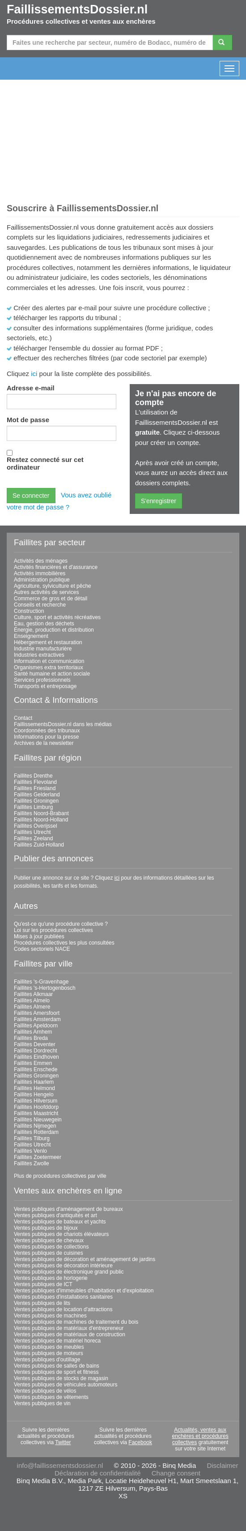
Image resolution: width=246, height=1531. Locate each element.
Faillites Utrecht (32, 832)
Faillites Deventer (34, 1044)
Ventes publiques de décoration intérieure (63, 1265)
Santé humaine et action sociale (52, 674)
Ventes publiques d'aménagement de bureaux (68, 1209)
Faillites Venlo (30, 1151)
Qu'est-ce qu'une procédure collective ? (61, 924)
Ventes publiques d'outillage (47, 1359)
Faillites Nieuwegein (38, 1119)
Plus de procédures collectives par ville (60, 1176)
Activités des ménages (41, 561)
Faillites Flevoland (35, 782)
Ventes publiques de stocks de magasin (61, 1378)
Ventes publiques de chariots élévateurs (61, 1234)
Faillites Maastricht (36, 1113)
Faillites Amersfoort (36, 1013)
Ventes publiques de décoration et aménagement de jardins (84, 1259)
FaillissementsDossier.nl (77, 9)
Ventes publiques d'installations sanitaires (63, 1297)
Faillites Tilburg (32, 1138)
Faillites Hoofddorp (36, 1107)
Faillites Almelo (32, 1000)
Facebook (140, 1442)
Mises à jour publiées (39, 936)
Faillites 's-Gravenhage (41, 982)
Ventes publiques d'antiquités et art (55, 1215)
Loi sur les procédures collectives (53, 930)
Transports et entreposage (45, 686)
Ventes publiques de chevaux (49, 1240)
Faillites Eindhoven (36, 1057)
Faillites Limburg (33, 807)
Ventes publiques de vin (42, 1403)
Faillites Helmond (34, 1088)
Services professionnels (42, 680)
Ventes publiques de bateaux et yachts (60, 1222)
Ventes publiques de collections (51, 1247)
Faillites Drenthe (33, 776)
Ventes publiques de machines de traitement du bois (76, 1322)
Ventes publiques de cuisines (48, 1253)
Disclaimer (222, 1465)
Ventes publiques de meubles (49, 1347)
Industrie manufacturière (43, 649)
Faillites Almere (32, 1007)
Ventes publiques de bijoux (46, 1228)
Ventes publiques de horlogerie (51, 1278)
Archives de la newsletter (43, 743)
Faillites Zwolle (31, 1163)
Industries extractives (39, 655)
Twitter (63, 1442)
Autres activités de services (46, 592)
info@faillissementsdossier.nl (60, 1465)
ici (34, 373)
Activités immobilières (39, 573)
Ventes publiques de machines (50, 1316)
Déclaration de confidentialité (98, 1473)
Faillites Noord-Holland (41, 820)
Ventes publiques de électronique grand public (69, 1272)
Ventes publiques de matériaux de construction (69, 1334)
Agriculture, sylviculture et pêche (52, 586)
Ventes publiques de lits (42, 1303)
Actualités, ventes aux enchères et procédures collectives (200, 1436)
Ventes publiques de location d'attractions (63, 1309)
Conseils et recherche (40, 605)
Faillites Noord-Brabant (41, 813)
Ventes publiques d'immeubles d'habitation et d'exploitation (83, 1290)
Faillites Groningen (36, 801)
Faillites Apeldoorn (36, 1025)
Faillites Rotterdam (36, 1132)
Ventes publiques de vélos (45, 1391)
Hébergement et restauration (48, 642)
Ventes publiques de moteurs (48, 1353)
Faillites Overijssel (35, 826)
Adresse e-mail (31, 388)
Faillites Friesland (34, 788)
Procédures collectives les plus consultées (64, 943)
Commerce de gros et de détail (50, 598)
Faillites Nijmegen (35, 1126)
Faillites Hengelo (34, 1094)
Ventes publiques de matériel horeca (57, 1341)
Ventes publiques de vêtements (51, 1397)
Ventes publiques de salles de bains (56, 1366)
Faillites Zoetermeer (37, 1157)
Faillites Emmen (33, 1063)
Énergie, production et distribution (54, 630)
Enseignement (31, 636)
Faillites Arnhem (33, 1032)
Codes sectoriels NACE (42, 949)
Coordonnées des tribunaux (47, 730)
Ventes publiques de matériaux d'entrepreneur (68, 1328)
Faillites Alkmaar (33, 994)
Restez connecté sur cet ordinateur (45, 463)
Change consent (176, 1473)
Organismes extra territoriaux (48, 667)
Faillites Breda (31, 1038)
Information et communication (49, 661)
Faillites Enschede (35, 1069)
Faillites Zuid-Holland (39, 845)
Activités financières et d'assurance (56, 567)
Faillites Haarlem (34, 1082)
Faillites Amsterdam (37, 1019)
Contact (23, 718)
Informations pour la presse (46, 737)
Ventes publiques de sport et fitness (56, 1372)
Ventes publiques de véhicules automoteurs (66, 1384)
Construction (29, 611)
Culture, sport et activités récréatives (57, 617)
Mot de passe (28, 419)
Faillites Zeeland (33, 838)
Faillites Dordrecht (35, 1051)
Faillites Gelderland (37, 794)
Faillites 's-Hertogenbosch (45, 988)
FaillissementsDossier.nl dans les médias (63, 724)
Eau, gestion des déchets (44, 623)
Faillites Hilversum (35, 1101)
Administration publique (42, 580)
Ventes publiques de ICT (43, 1284)
